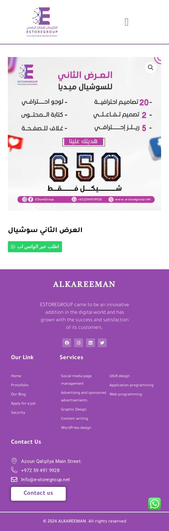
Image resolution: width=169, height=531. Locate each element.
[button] (127, 22)
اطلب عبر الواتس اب (38, 246)
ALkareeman (84, 285)
